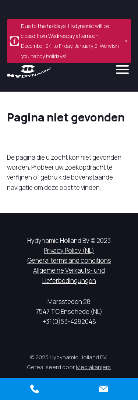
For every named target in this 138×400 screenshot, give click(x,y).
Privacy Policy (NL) (69, 250)
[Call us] (34, 389)
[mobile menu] (122, 69)
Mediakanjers (93, 367)
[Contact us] (103, 389)
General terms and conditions (69, 260)
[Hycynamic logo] (29, 71)
